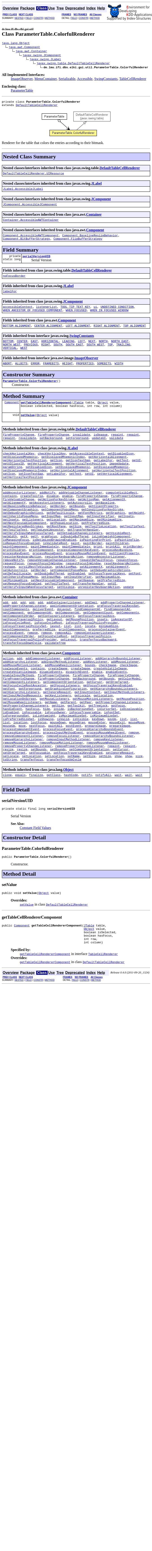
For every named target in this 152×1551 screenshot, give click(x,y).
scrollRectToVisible (35, 604)
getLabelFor (103, 479)
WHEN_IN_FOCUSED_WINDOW (109, 319)
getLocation (56, 548)
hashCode (71, 847)
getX (23, 568)
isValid (63, 782)
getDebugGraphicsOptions (23, 540)
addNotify (47, 515)
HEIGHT (67, 376)
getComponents (127, 657)
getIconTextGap (78, 479)
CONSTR (38, 18)
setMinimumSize (15, 620)
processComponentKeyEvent (78, 584)
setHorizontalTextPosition (113, 491)
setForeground (77, 455)
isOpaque (101, 451)
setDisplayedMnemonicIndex (24, 491)
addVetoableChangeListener (80, 515)
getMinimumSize (109, 548)
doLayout (64, 653)
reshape (9, 604)
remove (32, 681)
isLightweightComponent (111, 568)
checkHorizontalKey (18, 471)
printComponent (41, 584)
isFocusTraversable (84, 774)
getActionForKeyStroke (56, 523)
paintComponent (15, 580)
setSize (89, 827)
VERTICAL (10, 360)
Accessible (84, 79)
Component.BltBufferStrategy (26, 245)
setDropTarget (14, 823)
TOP (110, 356)
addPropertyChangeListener (122, 645)
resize (8, 819)
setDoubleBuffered (49, 612)
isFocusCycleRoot (17, 669)
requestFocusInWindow (44, 600)
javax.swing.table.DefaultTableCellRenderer (73, 64)
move (22, 790)
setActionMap (65, 604)
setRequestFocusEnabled (22, 625)
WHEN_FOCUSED (76, 319)
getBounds (77, 532)
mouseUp (9, 790)
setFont (135, 612)
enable (67, 519)
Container (94, 218)
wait (117, 847)
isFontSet (112, 774)
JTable (78, 416)
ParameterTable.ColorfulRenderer (30, 394)
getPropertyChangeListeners (118, 762)
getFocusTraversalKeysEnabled (107, 742)
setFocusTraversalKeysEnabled (77, 823)
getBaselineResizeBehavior (24, 532)
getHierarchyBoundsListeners (113, 746)
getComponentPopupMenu (59, 536)
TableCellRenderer (132, 79)
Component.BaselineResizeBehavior (90, 241)
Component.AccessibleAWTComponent (31, 241)
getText (122, 479)
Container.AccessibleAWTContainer (31, 224)
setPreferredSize (111, 620)
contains (10, 519)
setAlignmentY (117, 604)
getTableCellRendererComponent (46, 416)
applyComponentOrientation (72, 649)
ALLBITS (21, 376)
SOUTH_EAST (74, 356)
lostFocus (38, 786)
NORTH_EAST (120, 352)
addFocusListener (78, 709)
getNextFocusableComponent (24, 552)
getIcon (56, 479)
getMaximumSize (81, 548)
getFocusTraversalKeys (96, 661)
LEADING (68, 352)
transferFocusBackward (98, 689)
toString (10, 831)
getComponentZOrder (18, 661)
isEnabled (11, 774)
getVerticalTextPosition (86, 483)
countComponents (16, 653)
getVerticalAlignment (44, 483)
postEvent (73, 790)
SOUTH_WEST (95, 356)
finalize (36, 847)
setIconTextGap (31, 495)
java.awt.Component (24, 48)
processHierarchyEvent (21, 798)
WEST (23, 360)
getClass (53, 847)
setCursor (120, 819)
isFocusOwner (55, 774)
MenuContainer (45, 79)
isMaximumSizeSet (73, 778)
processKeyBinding (117, 584)
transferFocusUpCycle (63, 831)
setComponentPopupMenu (68, 608)
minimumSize (108, 673)
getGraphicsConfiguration (66, 746)
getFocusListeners (65, 742)
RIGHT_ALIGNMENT (107, 336)
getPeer (86, 762)
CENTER (22, 352)
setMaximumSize (107, 616)
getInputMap (51, 544)
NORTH (103, 352)
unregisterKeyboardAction (99, 629)
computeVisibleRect (121, 515)
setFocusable (39, 823)
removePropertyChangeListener (27, 815)
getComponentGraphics (20, 536)
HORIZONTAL (50, 352)
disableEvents (51, 726)
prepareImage (95, 790)
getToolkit (76, 766)
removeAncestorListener (106, 592)
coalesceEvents (15, 722)
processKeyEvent (16, 588)
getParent (68, 762)
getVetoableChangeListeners (79, 564)
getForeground (30, 746)
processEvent (13, 681)
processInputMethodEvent (63, 798)
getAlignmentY (14, 527)
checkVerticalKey (52, 471)
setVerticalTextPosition (23, 499)
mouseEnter (97, 786)
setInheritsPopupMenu (20, 616)
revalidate (27, 455)
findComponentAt (87, 653)
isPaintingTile (126, 572)
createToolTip (31, 519)
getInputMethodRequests (22, 754)
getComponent (13, 657)
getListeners (32, 548)
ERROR (35, 376)
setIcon (9, 495)
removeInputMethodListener (68, 806)
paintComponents (16, 677)
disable (52, 519)
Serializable (67, 79)
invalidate (81, 451)
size (138, 827)
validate (116, 455)
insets (102, 665)
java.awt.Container (31, 52)
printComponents (72, 677)
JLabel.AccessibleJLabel (23, 192)
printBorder (132, 580)
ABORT (7, 376)
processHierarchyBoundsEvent (99, 794)
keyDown (98, 782)
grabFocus (49, 568)
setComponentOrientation (89, 819)
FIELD (28, 18)
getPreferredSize (95, 552)
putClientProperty (124, 588)
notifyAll (103, 847)
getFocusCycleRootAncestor (24, 742)
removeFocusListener (63, 802)
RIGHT (45, 356)
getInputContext (87, 750)
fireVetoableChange (18, 523)
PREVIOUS (31, 356)
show (117, 827)
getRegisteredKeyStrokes (23, 556)
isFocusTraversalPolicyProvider (92, 669)
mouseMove (136, 786)
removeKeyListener (108, 806)
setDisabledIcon (38, 487)
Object (102, 416)
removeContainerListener (94, 681)
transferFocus (31, 831)
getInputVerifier (100, 544)
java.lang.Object (16, 44)
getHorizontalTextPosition (24, 479)
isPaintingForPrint (95, 572)
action (8, 709)
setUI (89, 495)
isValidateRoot (55, 576)
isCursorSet (106, 770)
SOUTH (57, 356)
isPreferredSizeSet (18, 782)
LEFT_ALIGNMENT (78, 336)
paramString (12, 487)
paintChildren (117, 576)
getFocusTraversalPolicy (23, 665)
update (128, 629)
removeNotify (13, 596)
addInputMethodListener (60, 713)
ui (95, 315)
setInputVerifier (78, 616)
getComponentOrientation (63, 738)
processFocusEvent (58, 794)
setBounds (38, 819)
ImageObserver (22, 79)
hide (46, 770)
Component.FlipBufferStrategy (77, 245)
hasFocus (32, 770)
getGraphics (115, 540)
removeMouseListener (19, 811)
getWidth (10, 568)
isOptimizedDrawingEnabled (54, 572)
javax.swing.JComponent (42, 56)
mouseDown (58, 786)
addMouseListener (125, 713)
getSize (75, 556)
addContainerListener (63, 645)
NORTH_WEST (11, 356)
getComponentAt (39, 657)
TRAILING (123, 356)
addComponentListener (42, 709)
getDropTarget (117, 738)
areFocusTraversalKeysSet (118, 649)
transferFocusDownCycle (22, 693)
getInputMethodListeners (124, 750)
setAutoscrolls (15, 608)
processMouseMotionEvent (86, 588)
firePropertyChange (18, 451)
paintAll (55, 790)
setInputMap (51, 616)
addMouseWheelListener (63, 718)
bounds (90, 718)
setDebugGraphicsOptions (110, 608)
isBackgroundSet (81, 770)
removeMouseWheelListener (107, 811)
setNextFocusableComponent (52, 620)
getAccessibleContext (86, 471)
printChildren (14, 584)
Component (95, 235)
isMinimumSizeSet (104, 778)
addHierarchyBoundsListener (118, 709)
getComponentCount (98, 657)
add (5, 645)
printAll (113, 580)
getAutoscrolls (80, 527)
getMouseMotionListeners (93, 758)
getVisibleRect (118, 564)
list (67, 673)
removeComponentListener (23, 802)
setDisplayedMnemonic (72, 487)
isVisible (80, 782)
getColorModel (129, 734)
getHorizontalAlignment (107, 475)
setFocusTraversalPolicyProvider (30, 689)
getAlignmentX (113, 523)
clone (7, 847)
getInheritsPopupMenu (20, 544)
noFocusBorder (14, 283)
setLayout (68, 689)
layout (55, 673)
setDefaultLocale (17, 612)
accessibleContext (18, 315)
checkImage (107, 718)
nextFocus (37, 790)
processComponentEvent (21, 794)
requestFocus (126, 596)
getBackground (84, 734)
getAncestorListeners (46, 527)
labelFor (10, 299)
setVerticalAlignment (114, 495)
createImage (58, 722)
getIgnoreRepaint (57, 750)
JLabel (96, 186)
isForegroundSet (16, 778)
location (20, 786)
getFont (9, 746)
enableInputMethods (18, 730)
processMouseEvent (47, 588)
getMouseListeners (54, 758)
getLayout (54, 665)
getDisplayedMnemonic (20, 475)
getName (51, 762)
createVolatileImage (110, 722)
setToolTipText (57, 625)
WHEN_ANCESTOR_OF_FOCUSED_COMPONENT (32, 319)
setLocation (31, 827)
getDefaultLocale (60, 540)
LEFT (81, 352)
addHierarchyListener (20, 713)
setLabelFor (56, 495)
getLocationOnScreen (19, 758)
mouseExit (117, 786)
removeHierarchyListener (23, 806)
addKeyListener (95, 713)
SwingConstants (106, 79)
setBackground (51, 455)
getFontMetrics (90, 540)
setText (75, 495)
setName (74, 827)
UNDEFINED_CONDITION (117, 315)
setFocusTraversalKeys (106, 612)
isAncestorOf (121, 665)
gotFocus (118, 766)
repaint (117, 451)
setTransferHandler (88, 625)
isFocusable (31, 774)
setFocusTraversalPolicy (91, 685)
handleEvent (12, 770)
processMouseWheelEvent (106, 798)
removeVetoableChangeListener (51, 596)
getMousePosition (80, 665)
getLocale (82, 754)
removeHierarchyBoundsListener (108, 802)
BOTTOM (8, 352)
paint (75, 576)
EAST (34, 352)
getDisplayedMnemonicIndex (63, 475)
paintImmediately (45, 580)
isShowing (45, 782)
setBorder (38, 608)
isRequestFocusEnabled (21, 576)
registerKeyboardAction (22, 592)
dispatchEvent (77, 726)
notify (86, 847)
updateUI (99, 455)
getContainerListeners (56, 661)
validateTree (55, 693)
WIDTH (118, 376)
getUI (136, 479)
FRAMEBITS (51, 376)
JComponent (101, 202)
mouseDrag (77, 786)
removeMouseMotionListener (61, 811)
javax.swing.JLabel (45, 60)
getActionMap (88, 523)
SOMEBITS (104, 376)
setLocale (11, 827)
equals (20, 847)
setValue (28, 430)
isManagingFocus (16, 572)
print (98, 580)
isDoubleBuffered (74, 568)
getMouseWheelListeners (22, 762)
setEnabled (76, 612)
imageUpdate (119, 483)
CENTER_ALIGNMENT (48, 336)
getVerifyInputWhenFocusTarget (28, 564)
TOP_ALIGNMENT (134, 336)
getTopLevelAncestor (47, 560)
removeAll (63, 681)
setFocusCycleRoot (53, 685)
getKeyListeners (58, 754)
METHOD (50, 18)
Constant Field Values (35, 900)
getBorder (58, 532)
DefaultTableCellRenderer (36, 107)
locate (90, 673)
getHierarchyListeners (21, 750)
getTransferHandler (83, 560)
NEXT (91, 352)
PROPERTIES (85, 376)
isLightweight (44, 778)
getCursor (94, 738)
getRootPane (56, 556)
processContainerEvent (106, 677)
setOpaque (85, 620)
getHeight (136, 540)
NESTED (19, 18)
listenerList (46, 315)
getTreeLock (98, 766)
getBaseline (104, 527)
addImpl (91, 645)
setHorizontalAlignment (69, 491)
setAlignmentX (91, 604)
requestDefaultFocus (96, 596)
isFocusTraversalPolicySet (24, 673)
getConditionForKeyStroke (102, 536)
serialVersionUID (36, 263)
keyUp (112, 782)
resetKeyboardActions (121, 600)
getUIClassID (13, 483)
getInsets (126, 544)
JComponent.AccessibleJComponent (30, 208)
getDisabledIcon (121, 471)
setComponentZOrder (18, 685)
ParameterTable (22, 91)
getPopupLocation (64, 552)
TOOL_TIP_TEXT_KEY (75, 315)
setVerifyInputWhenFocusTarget (28, 629)
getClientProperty (103, 532)
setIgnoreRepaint (120, 823)
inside (58, 770)
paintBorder (92, 576)
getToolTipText (132, 556)
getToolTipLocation (100, 556)
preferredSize (44, 677)
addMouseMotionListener (22, 718)
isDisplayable (131, 770)
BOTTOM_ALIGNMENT (17, 336)
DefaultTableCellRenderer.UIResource (33, 176)
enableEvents (116, 726)
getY (34, 568)
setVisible (65, 629)
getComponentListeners (21, 738)
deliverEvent (43, 653)
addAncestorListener (19, 515)
